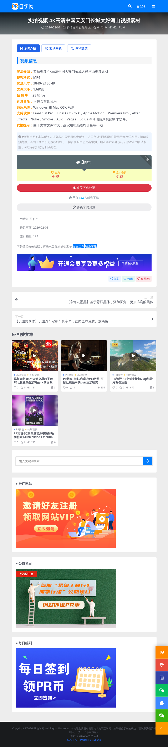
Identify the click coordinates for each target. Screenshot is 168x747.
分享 (114, 278)
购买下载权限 (84, 188)
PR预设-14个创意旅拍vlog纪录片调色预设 (132, 380)
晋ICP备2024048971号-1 (84, 736)
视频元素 (21, 375)
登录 (141, 6)
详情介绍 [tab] (28, 48)
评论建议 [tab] (79, 48)
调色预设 (131, 375)
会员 (55, 172)
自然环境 (85, 27)
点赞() (143, 278)
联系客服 (91, 246)
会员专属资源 (84, 207)
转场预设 (32, 429)
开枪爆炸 (35, 375)
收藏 (128, 278)
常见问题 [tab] (53, 48)
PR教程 (69, 375)
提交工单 (78, 246)
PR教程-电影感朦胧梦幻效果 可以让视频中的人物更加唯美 (83, 380)
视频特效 (82, 375)
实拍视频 (72, 27)
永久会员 (119, 172)
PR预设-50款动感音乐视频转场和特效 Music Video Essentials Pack (34, 436)
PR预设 (119, 375)
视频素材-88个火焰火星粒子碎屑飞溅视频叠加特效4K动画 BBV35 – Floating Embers (34, 382)
